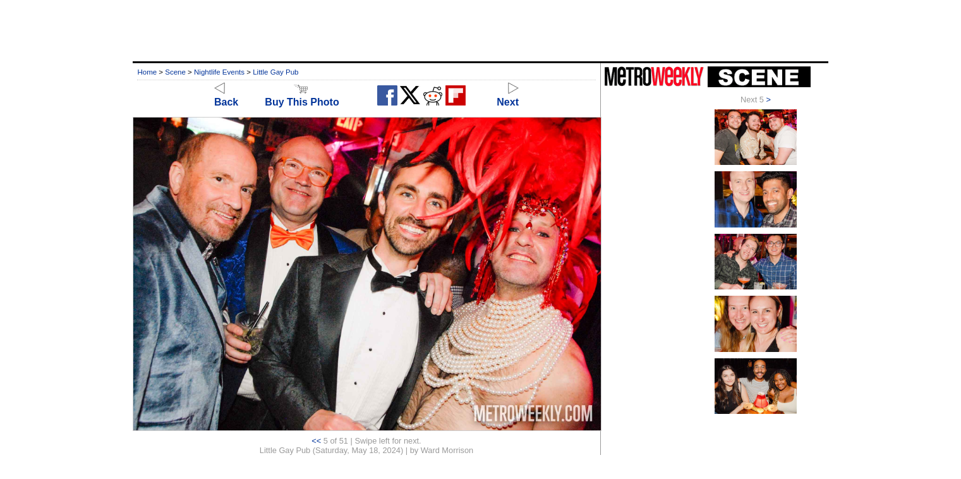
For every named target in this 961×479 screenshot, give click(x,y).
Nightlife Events (219, 72)
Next (508, 96)
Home (147, 72)
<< (316, 441)
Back (226, 96)
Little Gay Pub (275, 72)
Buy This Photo (302, 96)
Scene (175, 72)
